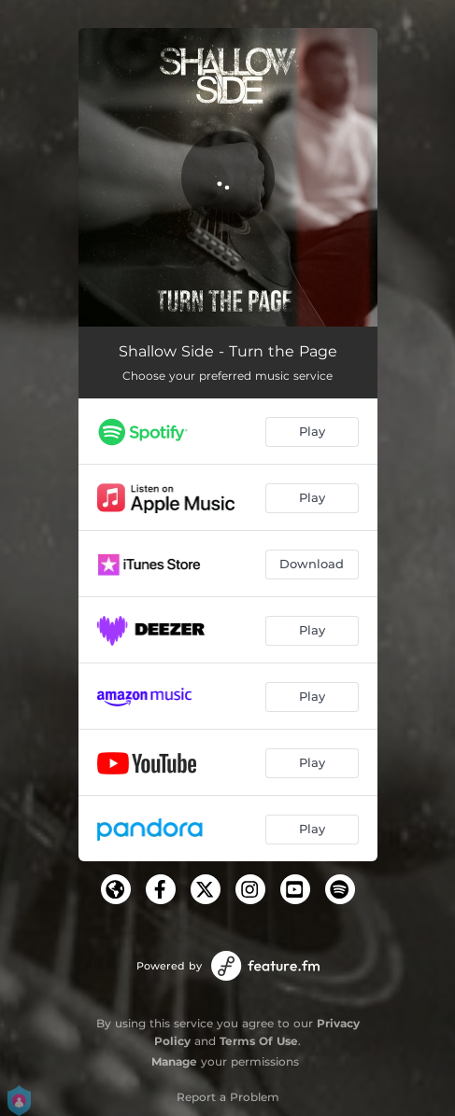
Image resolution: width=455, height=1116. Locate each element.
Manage (174, 1061)
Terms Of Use (259, 1041)
